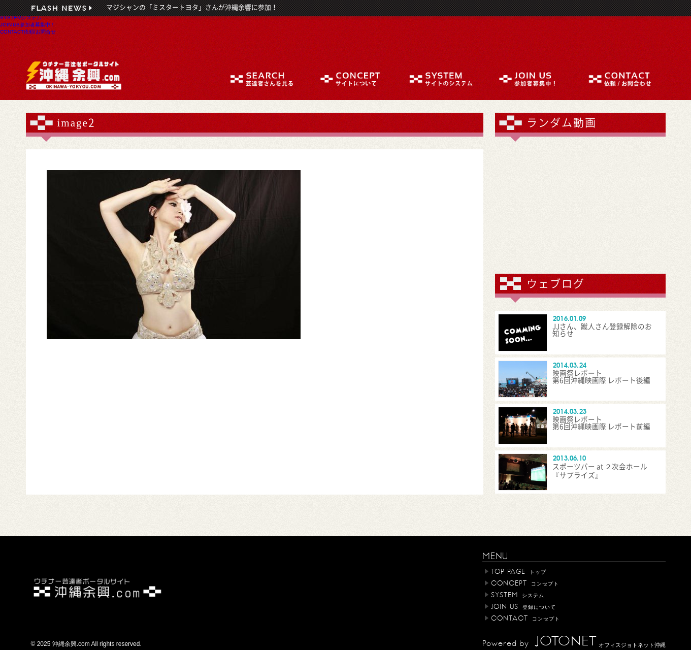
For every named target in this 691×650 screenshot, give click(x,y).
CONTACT (28, 31)
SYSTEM (21, 17)
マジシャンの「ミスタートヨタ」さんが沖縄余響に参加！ (192, 7)
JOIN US (27, 24)
